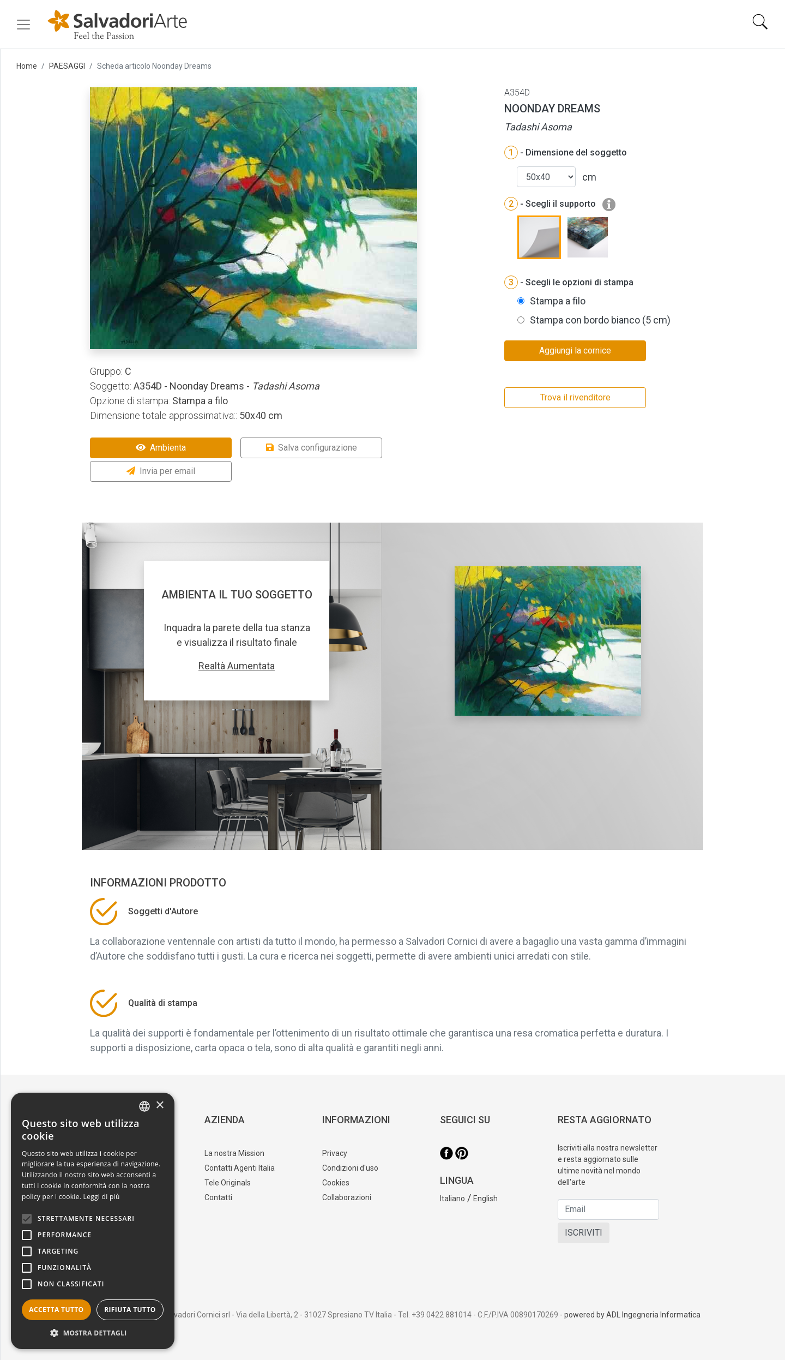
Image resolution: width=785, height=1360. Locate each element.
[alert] (92, 1221)
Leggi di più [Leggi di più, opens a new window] (101, 1196)
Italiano (452, 1198)
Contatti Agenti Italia (239, 1168)
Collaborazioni (346, 1197)
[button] (93, 1332)
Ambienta (161, 447)
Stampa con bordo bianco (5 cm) (600, 320)
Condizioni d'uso (350, 1168)
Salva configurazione (311, 447)
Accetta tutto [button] (56, 1309)
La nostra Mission (234, 1153)
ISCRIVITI (583, 1232)
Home (26, 66)
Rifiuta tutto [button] (130, 1309)
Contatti (218, 1197)
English (485, 1198)
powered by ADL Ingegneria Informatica (632, 1314)
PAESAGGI (67, 66)
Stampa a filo (557, 301)
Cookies (335, 1182)
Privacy (334, 1153)
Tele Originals (227, 1182)
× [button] (159, 1105)
